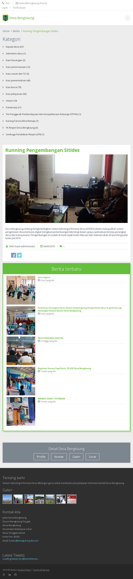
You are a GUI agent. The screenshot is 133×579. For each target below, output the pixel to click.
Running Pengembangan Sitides (42, 150)
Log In (5, 7)
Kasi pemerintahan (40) (17, 80)
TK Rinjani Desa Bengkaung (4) (21, 127)
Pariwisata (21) (13, 107)
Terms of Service (41, 569)
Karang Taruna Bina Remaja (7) (21, 120)
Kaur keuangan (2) (15, 60)
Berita (16, 31)
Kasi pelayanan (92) (16, 93)
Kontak (59, 457)
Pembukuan (19, 7)
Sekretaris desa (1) (15, 53)
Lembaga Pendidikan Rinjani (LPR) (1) (24, 134)
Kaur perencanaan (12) (17, 66)
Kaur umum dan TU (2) (17, 73)
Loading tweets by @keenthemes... (21, 558)
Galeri (76, 457)
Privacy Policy (24, 569)
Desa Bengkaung (18, 18)
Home (6, 31)
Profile (41, 457)
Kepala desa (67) (14, 46)
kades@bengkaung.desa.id (23, 540)
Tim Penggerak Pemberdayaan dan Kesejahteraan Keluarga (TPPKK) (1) (43, 114)
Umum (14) (11, 100)
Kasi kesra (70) (13, 87)
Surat (92, 457)
